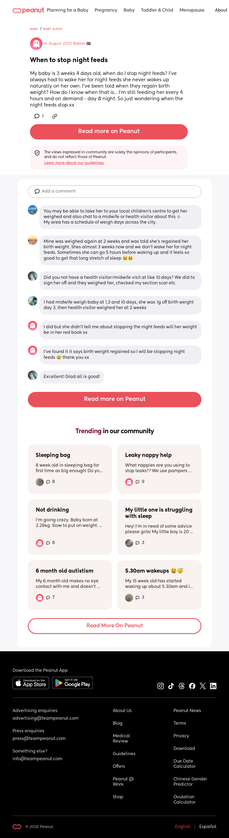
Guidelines (124, 754)
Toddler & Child (157, 10)
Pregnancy (106, 10)
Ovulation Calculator (185, 800)
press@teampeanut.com (39, 739)
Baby (129, 10)
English (183, 827)
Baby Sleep (53, 29)
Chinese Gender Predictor (191, 782)
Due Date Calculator (185, 764)
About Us (122, 711)
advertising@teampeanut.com (46, 718)
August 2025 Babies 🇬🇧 (70, 44)
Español (207, 827)
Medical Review (122, 739)
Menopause (192, 10)
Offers (119, 767)
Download (184, 749)
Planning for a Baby (67, 10)
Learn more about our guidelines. (74, 163)
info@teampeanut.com (37, 759)
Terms (180, 723)
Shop (118, 797)
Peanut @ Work (124, 782)
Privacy (181, 736)
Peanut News (187, 711)
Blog (118, 723)
